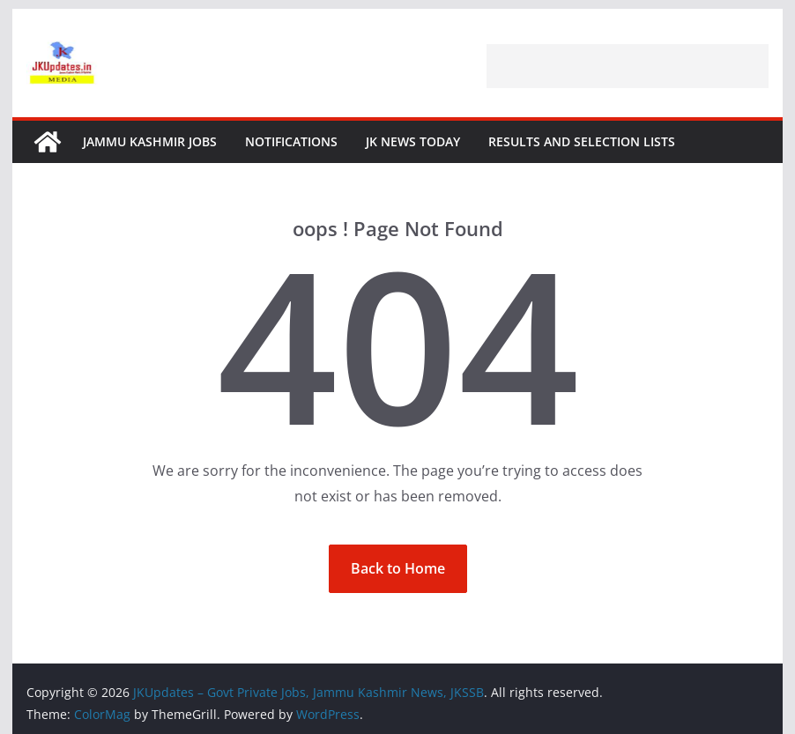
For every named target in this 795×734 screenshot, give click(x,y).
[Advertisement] (628, 66)
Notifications (291, 141)
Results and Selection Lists (581, 141)
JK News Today (413, 141)
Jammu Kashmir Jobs (150, 141)
